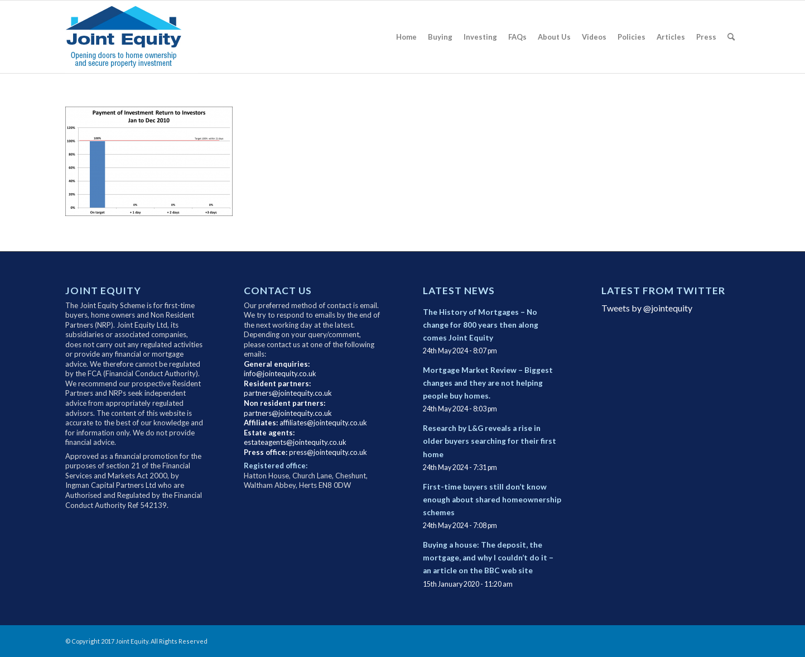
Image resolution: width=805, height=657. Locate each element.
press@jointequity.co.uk (328, 452)
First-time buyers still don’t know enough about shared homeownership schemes (492, 499)
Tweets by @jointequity (646, 308)
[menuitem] (406, 37)
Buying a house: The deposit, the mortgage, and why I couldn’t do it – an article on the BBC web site (488, 557)
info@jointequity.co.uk (280, 373)
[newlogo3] (131, 37)
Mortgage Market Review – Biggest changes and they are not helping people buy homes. (488, 383)
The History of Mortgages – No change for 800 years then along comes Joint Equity (480, 325)
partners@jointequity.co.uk (288, 393)
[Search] (731, 37)
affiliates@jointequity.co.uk (323, 422)
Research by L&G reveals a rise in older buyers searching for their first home (489, 441)
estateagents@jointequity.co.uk (295, 442)
